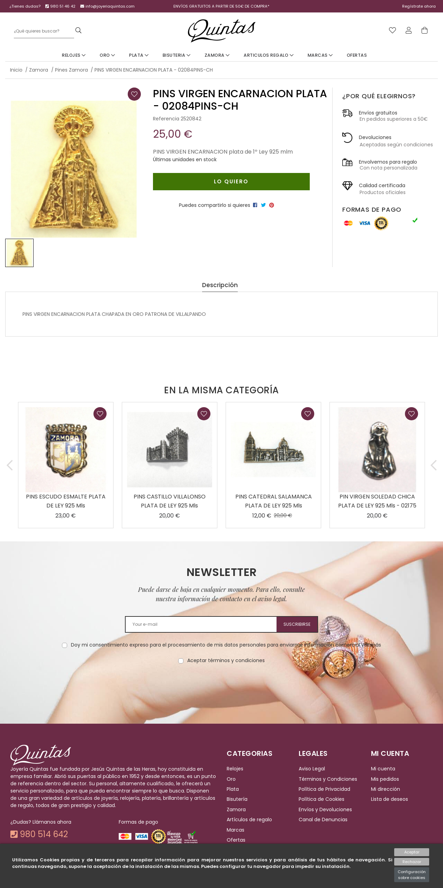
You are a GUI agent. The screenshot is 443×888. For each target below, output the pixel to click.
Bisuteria (177, 55)
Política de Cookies (321, 799)
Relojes (74, 55)
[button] (9, 465)
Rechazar (412, 861)
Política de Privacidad (324, 789)
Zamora (217, 55)
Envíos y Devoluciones (325, 809)
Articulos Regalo (268, 55)
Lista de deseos (389, 799)
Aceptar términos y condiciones (226, 660)
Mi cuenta (383, 769)
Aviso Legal (312, 769)
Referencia (166, 118)
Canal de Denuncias (323, 819)
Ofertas (357, 55)
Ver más (371, 644)
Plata (139, 55)
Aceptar (411, 852)
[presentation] (221, 685)
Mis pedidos (385, 779)
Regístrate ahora (419, 6)
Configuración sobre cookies (412, 874)
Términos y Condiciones (328, 779)
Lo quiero (231, 181)
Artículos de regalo (249, 819)
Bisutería (237, 799)
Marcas (320, 55)
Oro (107, 55)
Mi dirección (385, 789)
